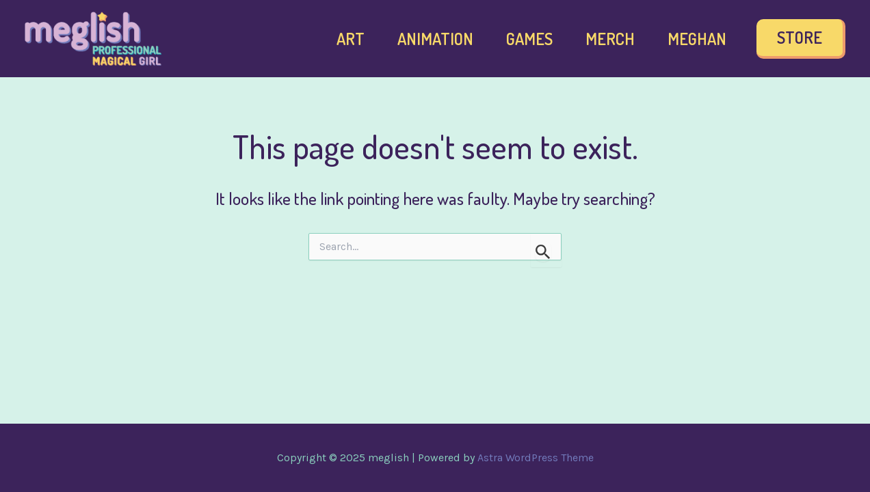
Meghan (697, 38)
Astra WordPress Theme (535, 457)
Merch (610, 38)
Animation (435, 38)
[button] (800, 39)
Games (529, 38)
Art (351, 38)
